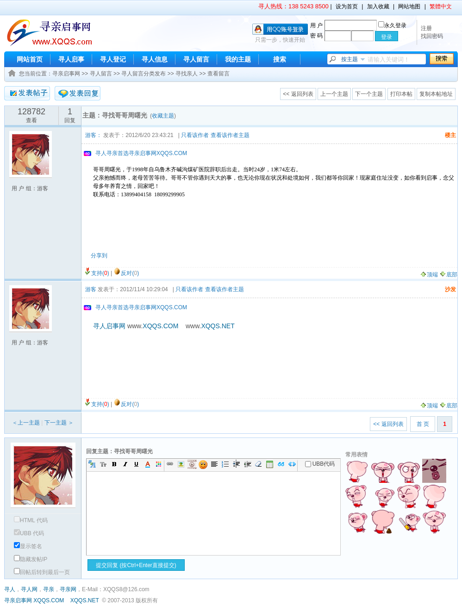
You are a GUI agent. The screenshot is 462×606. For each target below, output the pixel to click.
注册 (426, 28)
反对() (130, 273)
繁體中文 (441, 6)
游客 (90, 289)
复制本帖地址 (436, 94)
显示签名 (28, 546)
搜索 (279, 59)
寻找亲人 (186, 73)
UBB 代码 (29, 533)
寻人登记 (113, 59)
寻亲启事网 (66, 73)
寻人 (9, 589)
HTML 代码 (31, 520)
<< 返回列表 (298, 94)
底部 (448, 274)
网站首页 (30, 59)
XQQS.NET (84, 600)
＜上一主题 (26, 422)
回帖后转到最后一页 (42, 572)
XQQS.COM (48, 600)
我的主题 (238, 59)
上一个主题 (334, 94)
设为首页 (347, 6)
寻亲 (48, 589)
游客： (93, 135)
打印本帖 (401, 94)
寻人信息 (155, 59)
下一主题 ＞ (59, 422)
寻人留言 (196, 59)
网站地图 (409, 6)
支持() (100, 273)
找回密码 (432, 36)
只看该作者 (195, 135)
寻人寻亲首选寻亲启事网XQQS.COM (141, 153)
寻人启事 (71, 59)
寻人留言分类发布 (143, 73)
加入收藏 (378, 6)
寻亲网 (68, 589)
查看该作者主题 (230, 135)
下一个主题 (369, 94)
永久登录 (392, 25)
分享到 (99, 255)
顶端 (429, 274)
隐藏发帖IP (30, 559)
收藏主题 (163, 115)
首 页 (423, 424)
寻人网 (29, 589)
